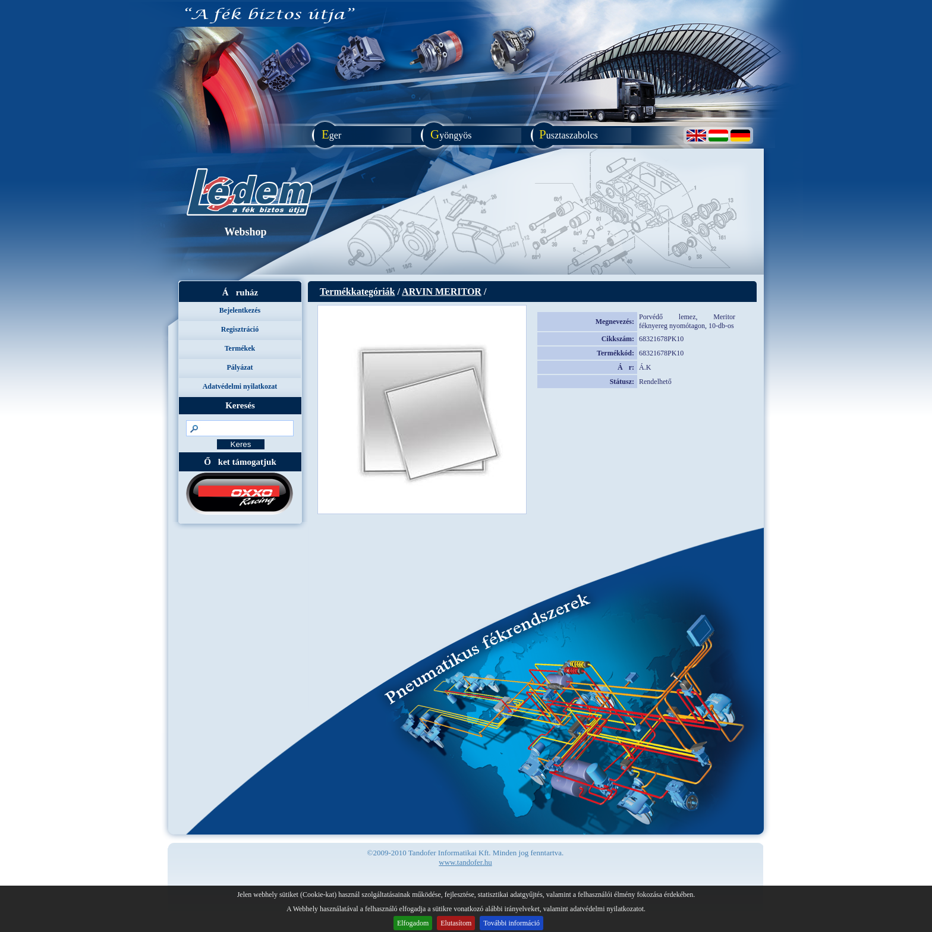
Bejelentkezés (239, 310)
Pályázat (240, 367)
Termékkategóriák (357, 291)
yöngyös (448, 134)
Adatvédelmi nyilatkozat (240, 386)
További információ (511, 923)
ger (328, 134)
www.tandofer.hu (465, 862)
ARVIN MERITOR (441, 291)
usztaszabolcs (566, 134)
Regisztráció (240, 329)
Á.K (645, 367)
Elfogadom (413, 923)
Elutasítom (455, 923)
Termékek (240, 348)
